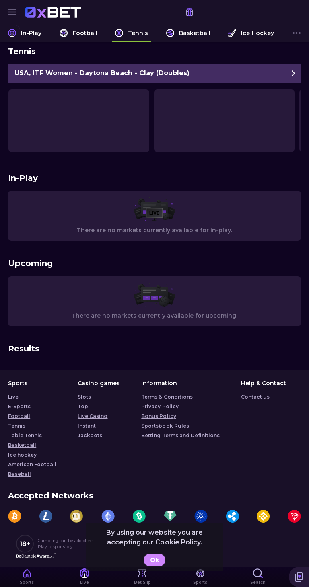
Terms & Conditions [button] (166, 397)
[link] (53, 12)
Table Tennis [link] (25, 435)
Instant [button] (87, 426)
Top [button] (83, 406)
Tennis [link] (16, 426)
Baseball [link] (19, 474)
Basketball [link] (22, 445)
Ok (154, 560)
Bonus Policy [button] (158, 416)
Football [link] (19, 416)
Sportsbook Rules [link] (165, 426)
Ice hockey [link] (22, 455)
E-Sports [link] (19, 406)
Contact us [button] (255, 397)
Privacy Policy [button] (159, 406)
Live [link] (13, 397)
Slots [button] (84, 397)
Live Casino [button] (92, 416)
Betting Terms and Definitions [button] (180, 435)
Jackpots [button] (90, 435)
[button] (299, 577)
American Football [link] (32, 464)
